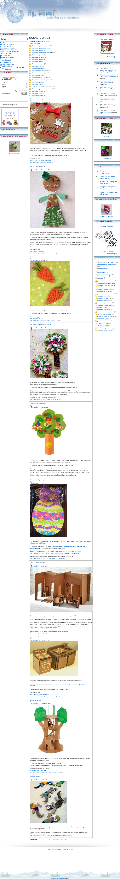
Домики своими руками (107, 53)
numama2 (48, 41)
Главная (29, 10)
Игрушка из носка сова (106, 216)
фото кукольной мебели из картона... (40, 694)
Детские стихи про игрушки (105, 281)
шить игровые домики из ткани (73, 765)
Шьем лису (106, 136)
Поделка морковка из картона (38, 257)
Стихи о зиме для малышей (108, 76)
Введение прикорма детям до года (107, 177)
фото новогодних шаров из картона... (41, 160)
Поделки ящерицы (35, 776)
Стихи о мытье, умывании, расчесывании (105, 271)
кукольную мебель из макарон (62, 684)
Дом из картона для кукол (37, 562)
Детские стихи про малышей (105, 294)
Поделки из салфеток (38, 64)
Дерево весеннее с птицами (38, 403)
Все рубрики (35, 43)
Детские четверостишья (104, 314)
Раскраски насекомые (107, 251)
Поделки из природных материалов (42, 89)
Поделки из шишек (37, 61)
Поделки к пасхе (36, 75)
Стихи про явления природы (105, 312)
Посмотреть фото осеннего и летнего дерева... (43, 397)
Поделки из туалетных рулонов (41, 48)
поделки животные (46, 835)
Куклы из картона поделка (37, 166)
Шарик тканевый (14, 153)
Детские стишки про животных (106, 262)
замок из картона (71, 619)
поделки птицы (45, 475)
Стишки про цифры (103, 319)
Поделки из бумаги (37, 55)
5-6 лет (53, 320)
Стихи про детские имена (104, 305)
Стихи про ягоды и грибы (104, 330)
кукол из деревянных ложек (61, 237)
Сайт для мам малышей (58, 878)
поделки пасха (45, 558)
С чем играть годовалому (105, 172)
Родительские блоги (40, 10)
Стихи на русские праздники (105, 283)
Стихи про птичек (102, 296)
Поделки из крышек (37, 93)
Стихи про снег (104, 99)
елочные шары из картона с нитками (57, 155)
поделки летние (45, 320)
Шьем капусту (107, 158)
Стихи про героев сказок (104, 289)
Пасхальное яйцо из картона (38, 480)
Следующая (55, 839)
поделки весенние (46, 399)
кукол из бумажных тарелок (79, 237)
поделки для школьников (58, 253)
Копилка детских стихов (107, 68)
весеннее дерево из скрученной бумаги (65, 387)
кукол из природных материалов (40, 239)
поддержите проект (67, 849)
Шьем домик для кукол (106, 39)
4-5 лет (58, 320)
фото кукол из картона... (37, 251)
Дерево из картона (35, 700)
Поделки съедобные (37, 95)
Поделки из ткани (37, 66)
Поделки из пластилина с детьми (41, 80)
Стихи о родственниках (104, 291)
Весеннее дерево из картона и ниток (40, 324)
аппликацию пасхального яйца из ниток (64, 546)
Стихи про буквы (102, 307)
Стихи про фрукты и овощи (105, 328)
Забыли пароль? (6, 93)
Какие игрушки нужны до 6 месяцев (109, 183)
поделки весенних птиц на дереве (62, 465)
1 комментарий (34, 696)
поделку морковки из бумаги (62, 313)
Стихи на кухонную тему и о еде (106, 264)
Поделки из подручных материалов (42, 52)
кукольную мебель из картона (59, 631)
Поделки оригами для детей (40, 70)
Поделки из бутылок (37, 91)
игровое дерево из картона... (38, 770)
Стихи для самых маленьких (105, 316)
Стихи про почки (105, 89)
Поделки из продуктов (38, 50)
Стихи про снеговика (106, 83)
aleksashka (35, 102)
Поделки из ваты (36, 84)
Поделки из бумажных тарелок (40, 46)
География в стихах (103, 323)
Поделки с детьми (53, 10)
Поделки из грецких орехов (39, 73)
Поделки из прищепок (38, 82)
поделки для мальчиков (61, 696)
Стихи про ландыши (106, 112)
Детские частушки (102, 325)
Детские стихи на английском (106, 321)
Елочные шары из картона (37, 99)
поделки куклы (45, 253)
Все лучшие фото (112, 57)
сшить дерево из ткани (54, 763)
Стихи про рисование (103, 309)
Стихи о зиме (104, 95)
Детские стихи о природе (104, 275)
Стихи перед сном (102, 268)
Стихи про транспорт (103, 300)
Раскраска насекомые (106, 226)
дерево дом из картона (84, 619)
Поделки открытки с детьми (40, 77)
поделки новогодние (47, 162)
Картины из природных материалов (42, 86)
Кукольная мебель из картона (38, 637)
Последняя (64, 839)
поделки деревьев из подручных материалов (48, 765)
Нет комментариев (35, 162)
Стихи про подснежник (106, 106)
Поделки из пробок (37, 59)
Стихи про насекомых (103, 298)
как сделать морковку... (37, 318)
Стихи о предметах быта (104, 303)
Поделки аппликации (38, 68)
